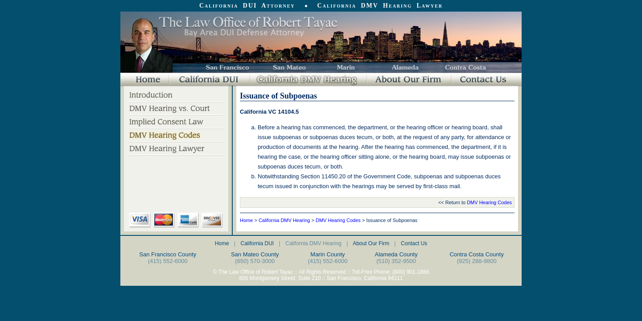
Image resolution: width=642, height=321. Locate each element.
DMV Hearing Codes (489, 202)
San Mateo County (255, 254)
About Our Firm (371, 243)
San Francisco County (167, 254)
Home (246, 220)
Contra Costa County (476, 254)
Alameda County (396, 254)
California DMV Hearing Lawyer (380, 5)
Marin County (327, 254)
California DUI (257, 243)
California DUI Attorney (247, 5)
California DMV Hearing (284, 220)
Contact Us (414, 243)
